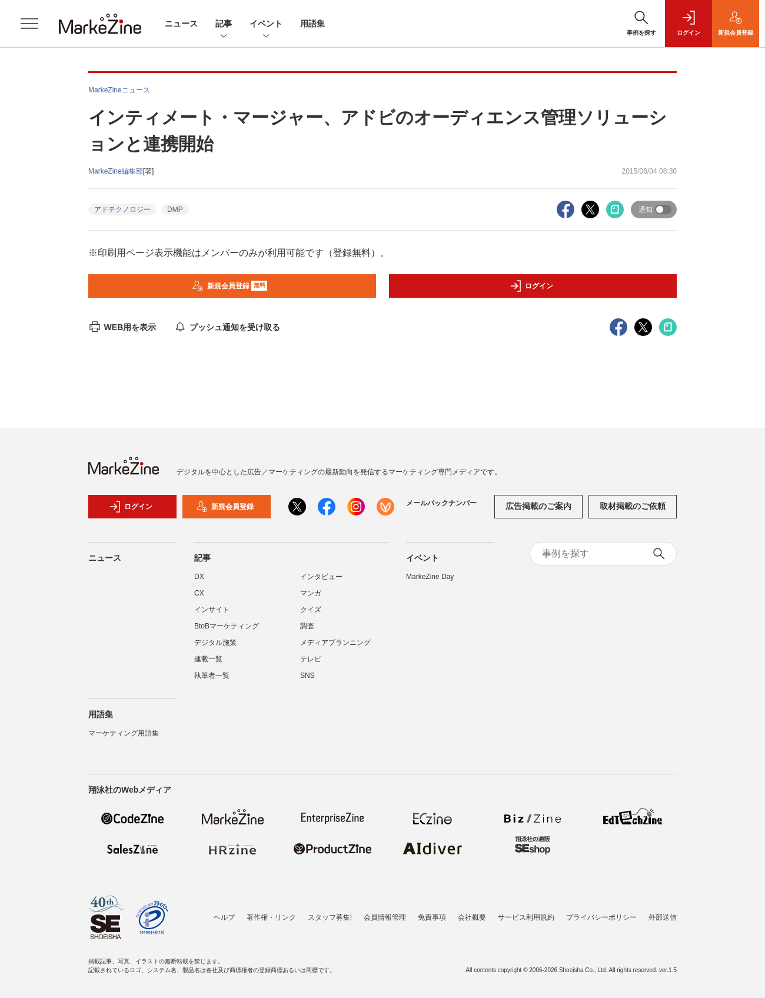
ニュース (181, 23)
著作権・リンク (271, 917)
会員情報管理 (385, 917)
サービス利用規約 (526, 917)
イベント (266, 24)
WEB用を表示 (122, 327)
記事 (223, 24)
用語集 (312, 23)
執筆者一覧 (212, 675)
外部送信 (662, 917)
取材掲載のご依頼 (633, 506)
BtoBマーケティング (226, 626)
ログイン (531, 286)
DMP (175, 209)
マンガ (310, 593)
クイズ (310, 610)
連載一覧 (208, 659)
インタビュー (321, 577)
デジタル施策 (215, 642)
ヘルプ (224, 917)
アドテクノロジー (122, 209)
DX (199, 577)
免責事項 (432, 917)
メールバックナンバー (441, 503)
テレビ (310, 659)
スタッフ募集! (330, 917)
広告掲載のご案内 (538, 506)
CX (199, 593)
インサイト (212, 610)
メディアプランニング (335, 642)
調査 (307, 626)
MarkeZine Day (430, 577)
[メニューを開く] (29, 23)
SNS (307, 675)
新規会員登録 (230, 286)
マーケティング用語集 (123, 733)
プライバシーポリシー (601, 917)
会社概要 (472, 917)
